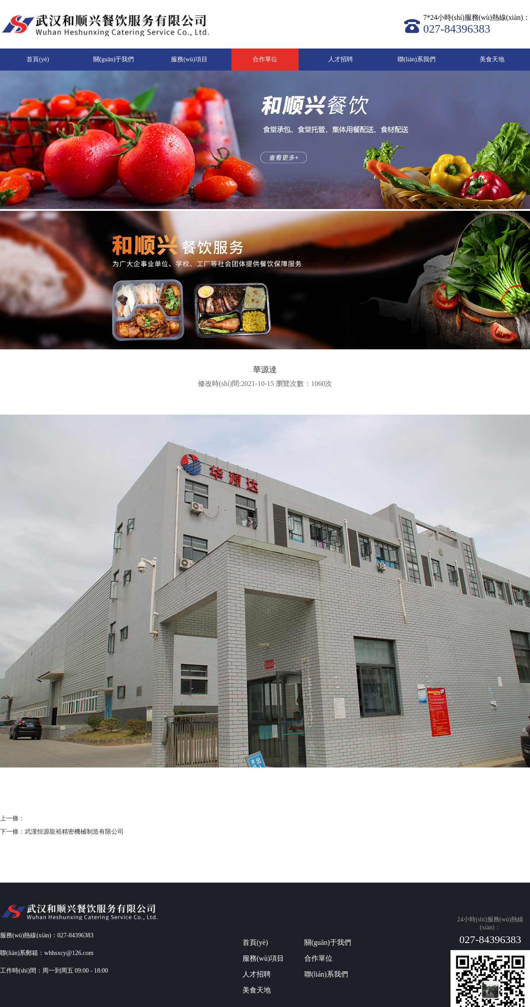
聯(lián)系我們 (416, 59)
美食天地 (492, 59)
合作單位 (265, 59)
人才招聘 (340, 59)
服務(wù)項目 (189, 59)
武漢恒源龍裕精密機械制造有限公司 (74, 831)
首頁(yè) (37, 59)
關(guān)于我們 (113, 59)
